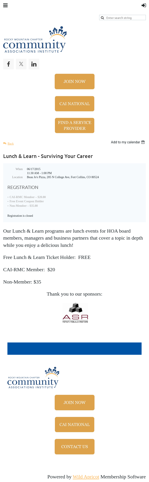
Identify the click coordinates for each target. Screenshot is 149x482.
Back (11, 143)
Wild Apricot (86, 476)
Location (17, 177)
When (19, 169)
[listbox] (128, 142)
